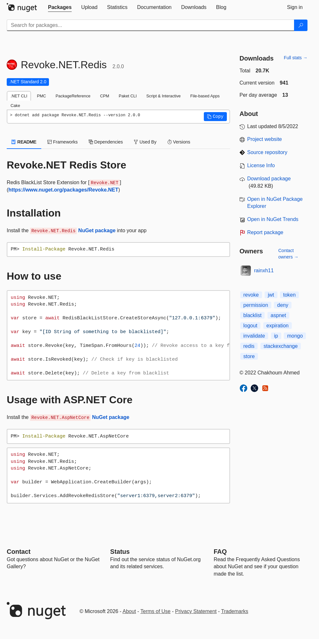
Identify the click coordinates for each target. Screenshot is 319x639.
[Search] (300, 25)
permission (255, 305)
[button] (215, 116)
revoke (251, 295)
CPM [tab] (104, 96)
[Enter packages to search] (150, 25)
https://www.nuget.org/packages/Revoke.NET (63, 190)
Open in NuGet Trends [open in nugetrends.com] (273, 219)
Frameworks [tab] (62, 142)
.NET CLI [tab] (19, 96)
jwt (271, 295)
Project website (264, 139)
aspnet (278, 315)
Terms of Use (155, 611)
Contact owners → (288, 253)
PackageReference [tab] (73, 96)
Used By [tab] (145, 142)
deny (282, 305)
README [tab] (24, 142)
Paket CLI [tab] (128, 96)
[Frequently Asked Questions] (220, 551)
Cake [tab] (15, 105)
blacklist (252, 315)
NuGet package (97, 230)
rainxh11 (264, 270)
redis (249, 346)
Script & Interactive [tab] (163, 96)
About (129, 611)
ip (276, 336)
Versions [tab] (178, 142)
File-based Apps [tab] (205, 96)
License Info (261, 165)
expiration (278, 325)
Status (120, 551)
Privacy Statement (196, 611)
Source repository (267, 152)
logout (250, 325)
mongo (295, 336)
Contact (18, 551)
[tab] (59, 7)
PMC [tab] (41, 96)
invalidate (254, 336)
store (249, 356)
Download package (269, 178)
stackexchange (281, 346)
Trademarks (234, 611)
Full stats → (295, 57)
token (289, 295)
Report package (265, 232)
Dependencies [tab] (106, 142)
